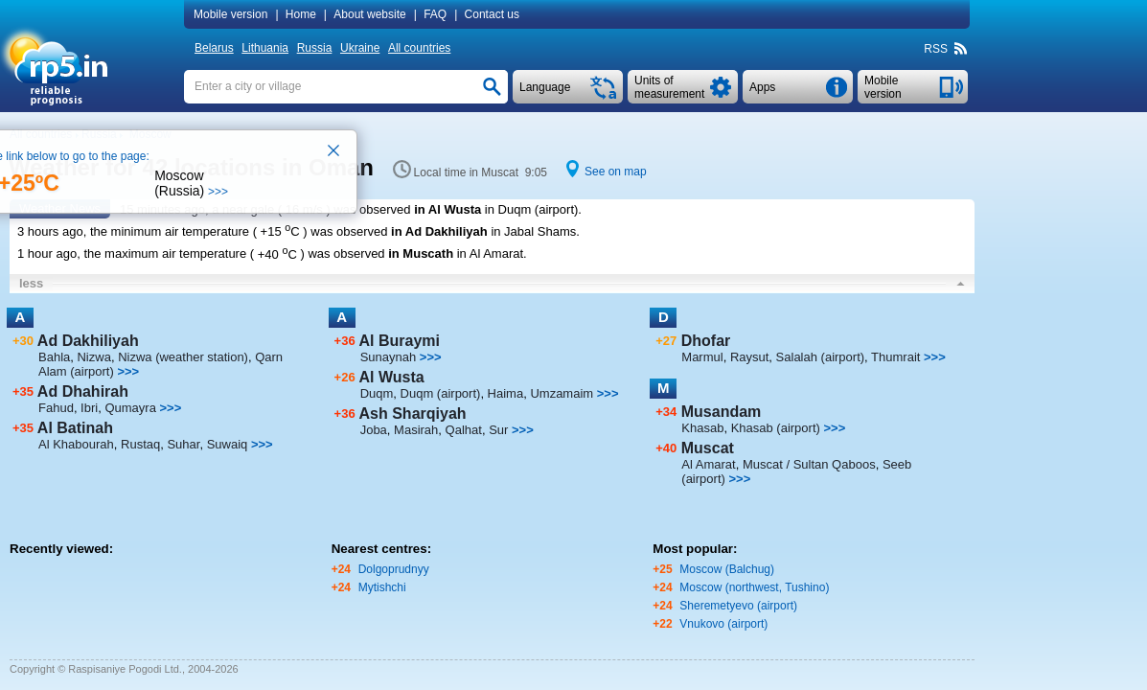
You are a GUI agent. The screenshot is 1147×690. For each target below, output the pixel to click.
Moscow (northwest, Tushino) (754, 587)
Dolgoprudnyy (393, 569)
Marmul (702, 357)
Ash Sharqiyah (413, 413)
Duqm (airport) (441, 393)
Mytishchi (382, 587)
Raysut (749, 357)
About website (369, 14)
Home (301, 14)
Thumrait (895, 357)
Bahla (54, 357)
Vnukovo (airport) (723, 624)
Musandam (721, 411)
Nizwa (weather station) (183, 357)
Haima (506, 393)
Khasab (702, 428)
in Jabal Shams (533, 231)
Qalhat (464, 430)
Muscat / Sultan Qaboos (809, 464)
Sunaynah (388, 357)
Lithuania (264, 48)
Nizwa (93, 357)
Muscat (707, 448)
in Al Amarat (490, 254)
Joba (373, 430)
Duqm (377, 393)
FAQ (435, 14)
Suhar (183, 444)
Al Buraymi (399, 341)
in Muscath (420, 254)
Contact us (492, 14)
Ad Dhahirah (82, 391)
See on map (616, 171)
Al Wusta (391, 377)
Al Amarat (708, 464)
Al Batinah (75, 428)
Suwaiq (227, 444)
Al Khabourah (76, 444)
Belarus (214, 48)
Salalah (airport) (820, 357)
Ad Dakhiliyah (88, 341)
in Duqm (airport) (532, 209)
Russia (315, 48)
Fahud (56, 408)
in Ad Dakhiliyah (439, 231)
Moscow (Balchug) (726, 569)
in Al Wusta (447, 209)
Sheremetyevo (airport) (738, 605)
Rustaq (140, 444)
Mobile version (230, 14)
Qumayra (129, 408)
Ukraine (359, 48)
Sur (498, 430)
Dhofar (706, 341)
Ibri (89, 408)
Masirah (416, 430)
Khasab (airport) (775, 428)
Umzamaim (561, 393)
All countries (419, 48)
